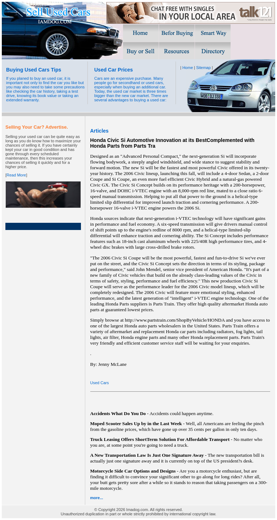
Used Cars (99, 383)
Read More (16, 175)
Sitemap (203, 67)
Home (187, 67)
